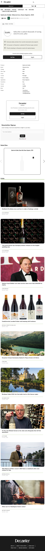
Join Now (12, 57)
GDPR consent (31, 548)
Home (2, 9)
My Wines (3, 18)
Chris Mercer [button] (5, 288)
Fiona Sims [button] (4, 361)
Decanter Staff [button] (5, 398)
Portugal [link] (14, 9)
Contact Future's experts (21, 545)
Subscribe (11, 6)
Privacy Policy (13, 548)
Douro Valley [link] (21, 9)
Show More (22, 139)
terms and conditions (22, 548)
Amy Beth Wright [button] (6, 510)
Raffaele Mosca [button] (5, 474)
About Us (12, 545)
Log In (32, 57)
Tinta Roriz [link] (31, 9)
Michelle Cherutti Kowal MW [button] (9, 325)
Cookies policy (31, 545)
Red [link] (26, 9)
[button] (8, 24)
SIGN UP (22, 136)
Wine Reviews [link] (7, 9)
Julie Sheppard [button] (5, 212)
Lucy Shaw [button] (4, 436)
